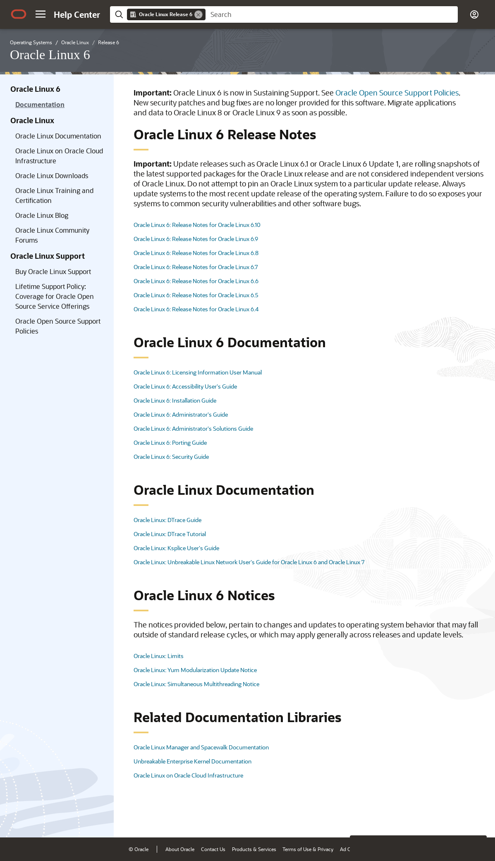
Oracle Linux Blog (41, 215)
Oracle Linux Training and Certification (54, 195)
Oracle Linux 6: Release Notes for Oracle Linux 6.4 (196, 309)
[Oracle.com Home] (18, 14)
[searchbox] (331, 14)
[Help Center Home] (77, 14)
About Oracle (179, 849)
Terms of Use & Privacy (307, 849)
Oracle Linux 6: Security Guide (171, 456)
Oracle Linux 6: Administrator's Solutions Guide (193, 428)
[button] (40, 14)
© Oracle (138, 849)
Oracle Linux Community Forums (52, 235)
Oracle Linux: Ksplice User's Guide (176, 548)
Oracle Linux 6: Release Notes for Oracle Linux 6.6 (196, 281)
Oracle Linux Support (47, 256)
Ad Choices (352, 849)
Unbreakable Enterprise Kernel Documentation (192, 761)
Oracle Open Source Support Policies (57, 326)
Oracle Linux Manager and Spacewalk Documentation (201, 747)
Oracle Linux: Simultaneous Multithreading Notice (196, 684)
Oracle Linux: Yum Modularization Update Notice (195, 670)
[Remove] (198, 14)
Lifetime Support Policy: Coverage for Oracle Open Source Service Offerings (54, 296)
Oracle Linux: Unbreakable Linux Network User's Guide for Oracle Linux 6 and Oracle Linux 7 (249, 562)
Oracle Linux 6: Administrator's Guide (181, 414)
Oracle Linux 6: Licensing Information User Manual (198, 372)
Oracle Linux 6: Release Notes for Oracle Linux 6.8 (196, 253)
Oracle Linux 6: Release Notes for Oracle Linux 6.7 (196, 267)
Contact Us (213, 849)
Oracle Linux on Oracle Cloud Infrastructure (59, 155)
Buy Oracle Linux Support (53, 271)
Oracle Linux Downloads (51, 175)
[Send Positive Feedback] (476, 818)
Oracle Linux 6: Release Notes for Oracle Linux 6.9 (196, 239)
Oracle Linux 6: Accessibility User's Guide (185, 386)
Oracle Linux (32, 120)
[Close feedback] (361, 818)
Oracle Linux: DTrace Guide (167, 520)
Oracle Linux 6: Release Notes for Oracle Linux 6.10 (197, 225)
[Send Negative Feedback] (454, 818)
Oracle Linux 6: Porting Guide (170, 442)
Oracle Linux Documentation (58, 135)
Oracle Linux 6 (35, 89)
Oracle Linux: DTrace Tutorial (170, 534)
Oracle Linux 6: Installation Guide (175, 400)
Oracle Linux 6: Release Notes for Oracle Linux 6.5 (196, 295)
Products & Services (254, 849)
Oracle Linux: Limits (159, 656)
